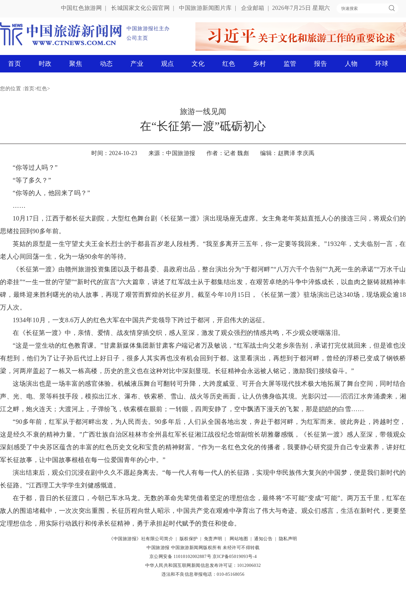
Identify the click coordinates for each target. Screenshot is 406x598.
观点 (167, 63)
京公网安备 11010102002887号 (180, 556)
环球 (381, 63)
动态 (106, 63)
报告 (320, 63)
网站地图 (239, 538)
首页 (14, 63)
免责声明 (213, 538)
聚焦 (75, 63)
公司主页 (137, 38)
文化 (198, 63)
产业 (136, 63)
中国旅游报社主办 (148, 28)
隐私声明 (288, 538)
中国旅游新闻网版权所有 (196, 547)
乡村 (259, 63)
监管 (290, 63)
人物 (351, 63)
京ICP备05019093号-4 (235, 556)
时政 (45, 63)
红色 (228, 63)
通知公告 (263, 538)
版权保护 (189, 538)
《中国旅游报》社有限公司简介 (141, 538)
